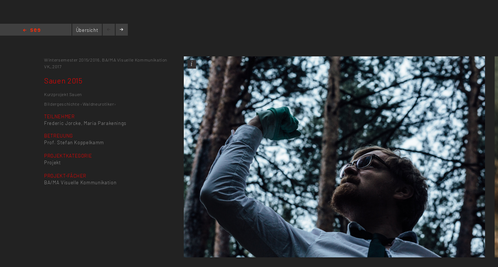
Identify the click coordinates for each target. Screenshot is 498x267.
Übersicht (87, 30)
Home (31, 31)
